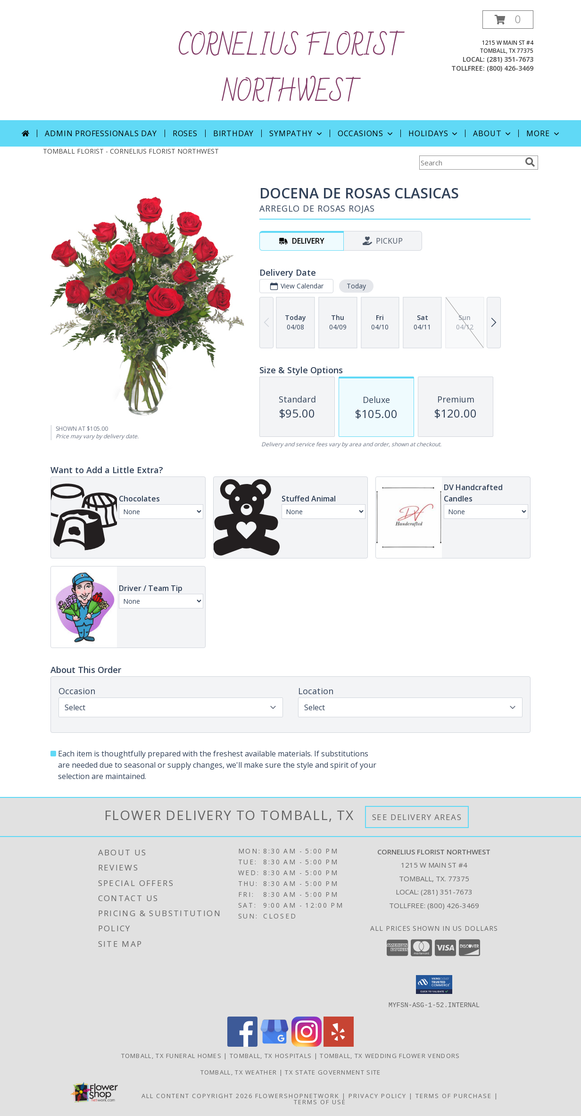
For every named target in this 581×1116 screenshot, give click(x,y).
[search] (530, 162)
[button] (507, 19)
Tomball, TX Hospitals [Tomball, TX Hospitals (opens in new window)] (271, 1055)
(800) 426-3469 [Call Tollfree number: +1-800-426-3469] (453, 905)
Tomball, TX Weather (238, 1071)
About (493, 133)
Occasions (366, 133)
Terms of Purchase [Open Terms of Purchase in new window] (453, 1095)
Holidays (433, 133)
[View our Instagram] (306, 1043)
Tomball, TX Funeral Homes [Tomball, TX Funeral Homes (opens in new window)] (171, 1055)
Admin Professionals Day (101, 133)
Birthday (233, 133)
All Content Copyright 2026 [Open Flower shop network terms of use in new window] (197, 1095)
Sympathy (296, 133)
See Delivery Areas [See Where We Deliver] (417, 817)
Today (356, 285)
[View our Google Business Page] (274, 1043)
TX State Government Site (333, 1071)
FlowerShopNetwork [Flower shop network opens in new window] (297, 1095)
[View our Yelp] (339, 1043)
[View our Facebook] (242, 1043)
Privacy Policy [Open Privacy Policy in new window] (378, 1095)
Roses (185, 133)
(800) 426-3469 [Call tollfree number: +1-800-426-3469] (510, 68)
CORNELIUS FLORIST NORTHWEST (290, 70)
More (543, 133)
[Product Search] (470, 162)
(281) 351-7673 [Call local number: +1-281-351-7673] (510, 59)
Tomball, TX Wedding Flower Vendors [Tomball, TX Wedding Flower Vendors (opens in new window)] (390, 1055)
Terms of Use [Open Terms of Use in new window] (320, 1101)
